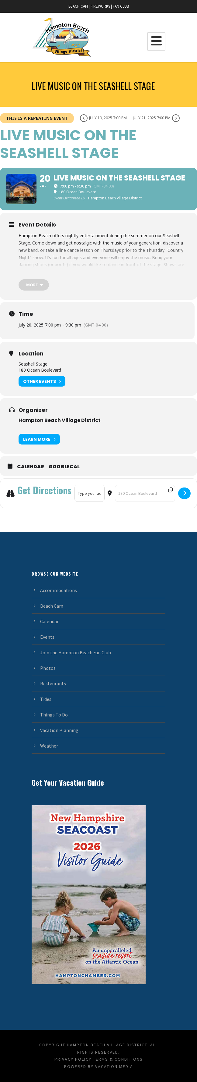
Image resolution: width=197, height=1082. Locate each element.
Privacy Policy (73, 1059)
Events (47, 637)
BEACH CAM (78, 6)
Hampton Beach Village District (60, 420)
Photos (48, 668)
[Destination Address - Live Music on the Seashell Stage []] (145, 493)
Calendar (30, 467)
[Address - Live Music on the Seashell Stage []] (89, 493)
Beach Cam (51, 606)
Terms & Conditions (118, 1059)
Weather (49, 746)
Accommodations (58, 590)
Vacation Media (114, 1066)
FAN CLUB (121, 6)
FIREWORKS (100, 6)
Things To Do (54, 715)
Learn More (39, 439)
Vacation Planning (59, 730)
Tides (45, 699)
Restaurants (53, 683)
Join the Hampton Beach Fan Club (75, 652)
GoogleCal (64, 467)
